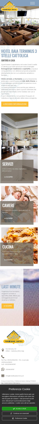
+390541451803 (6, 362)
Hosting (28, 381)
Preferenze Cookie (19, 418)
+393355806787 (10, 364)
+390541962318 (12, 360)
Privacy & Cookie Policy (7, 381)
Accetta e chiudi (19, 409)
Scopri (9, 177)
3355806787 (10, 369)
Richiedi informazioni (16, 104)
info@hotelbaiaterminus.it (15, 376)
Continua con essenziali (19, 413)
